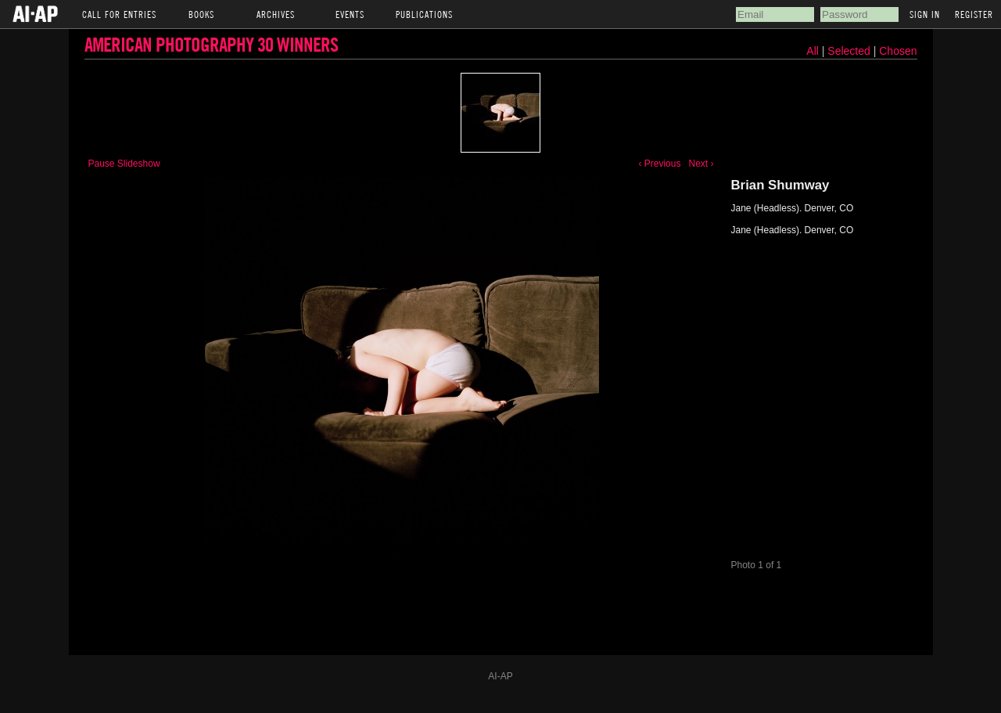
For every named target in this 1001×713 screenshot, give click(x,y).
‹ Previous (659, 163)
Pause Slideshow (124, 163)
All (812, 51)
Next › (700, 163)
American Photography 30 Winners (211, 44)
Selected (850, 51)
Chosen (898, 51)
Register (974, 14)
